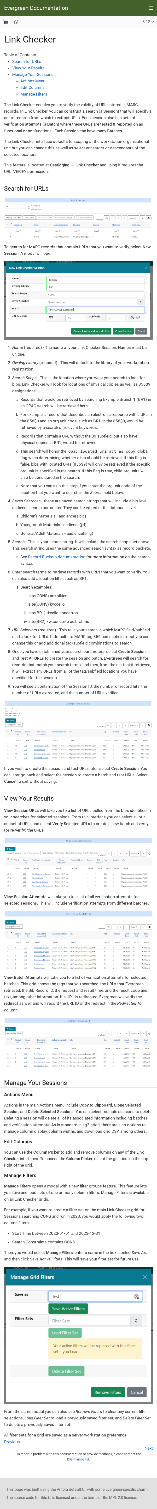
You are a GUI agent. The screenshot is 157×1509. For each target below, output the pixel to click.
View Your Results (28, 68)
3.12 (146, 21)
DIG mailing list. (78, 1459)
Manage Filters (33, 94)
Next (149, 1448)
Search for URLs (26, 61)
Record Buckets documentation (56, 556)
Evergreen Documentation (36, 8)
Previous (12, 1441)
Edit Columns (32, 87)
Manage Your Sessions (32, 74)
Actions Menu (32, 81)
